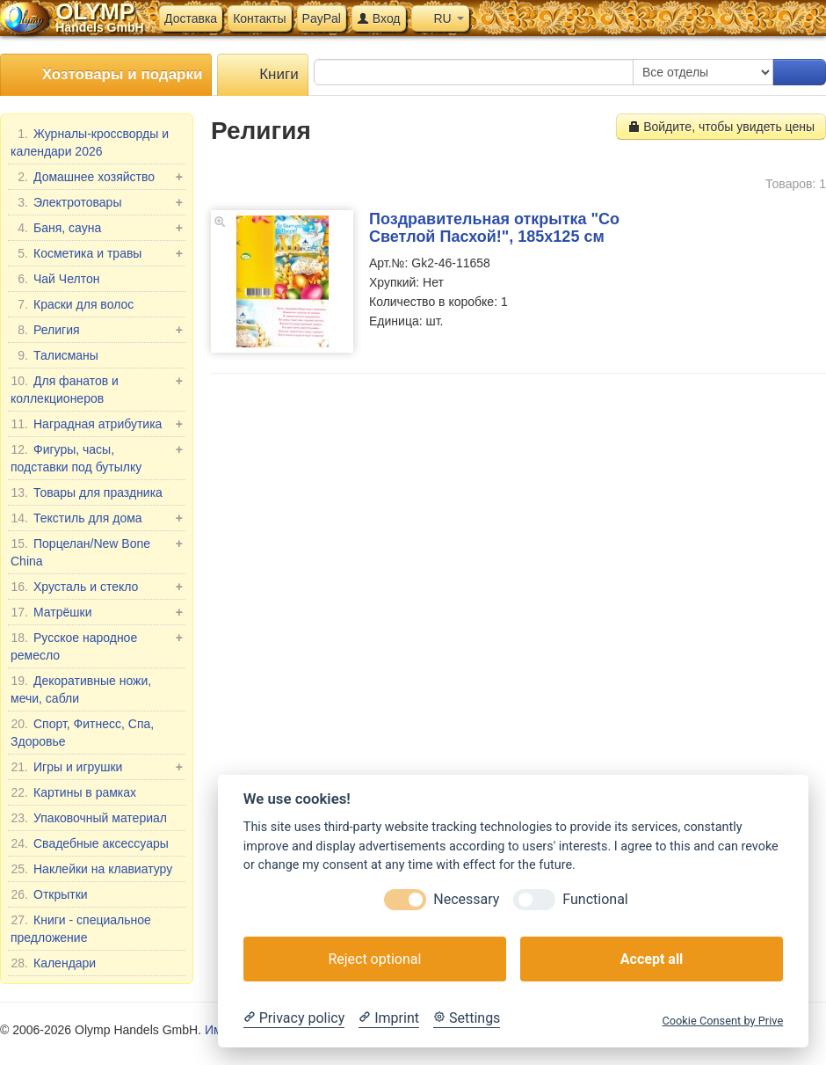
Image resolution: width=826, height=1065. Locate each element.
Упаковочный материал (89, 818)
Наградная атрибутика (97, 424)
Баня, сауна (97, 228)
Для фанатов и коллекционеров (97, 388)
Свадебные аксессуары (90, 843)
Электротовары (97, 202)
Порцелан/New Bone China (97, 551)
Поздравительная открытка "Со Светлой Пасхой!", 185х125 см (494, 227)
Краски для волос (72, 304)
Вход (379, 18)
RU (440, 18)
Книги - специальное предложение (81, 928)
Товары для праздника (87, 492)
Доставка (190, 18)
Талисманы (54, 355)
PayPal (321, 18)
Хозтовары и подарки (106, 75)
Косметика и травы (97, 253)
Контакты (259, 18)
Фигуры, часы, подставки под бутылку (97, 457)
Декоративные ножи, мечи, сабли (81, 688)
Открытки (49, 894)
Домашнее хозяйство (97, 177)
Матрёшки (97, 612)
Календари (53, 963)
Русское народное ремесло (97, 645)
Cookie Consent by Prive (722, 1020)
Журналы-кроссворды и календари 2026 (90, 141)
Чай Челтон (55, 279)
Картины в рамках (73, 792)
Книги (262, 75)
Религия (97, 330)
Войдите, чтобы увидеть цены (721, 127)
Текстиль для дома (97, 518)
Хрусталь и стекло (97, 586)
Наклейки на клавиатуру (91, 869)
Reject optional (374, 959)
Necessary (466, 899)
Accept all (651, 959)
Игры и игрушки (97, 767)
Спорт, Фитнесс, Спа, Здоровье (82, 731)
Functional (594, 899)
